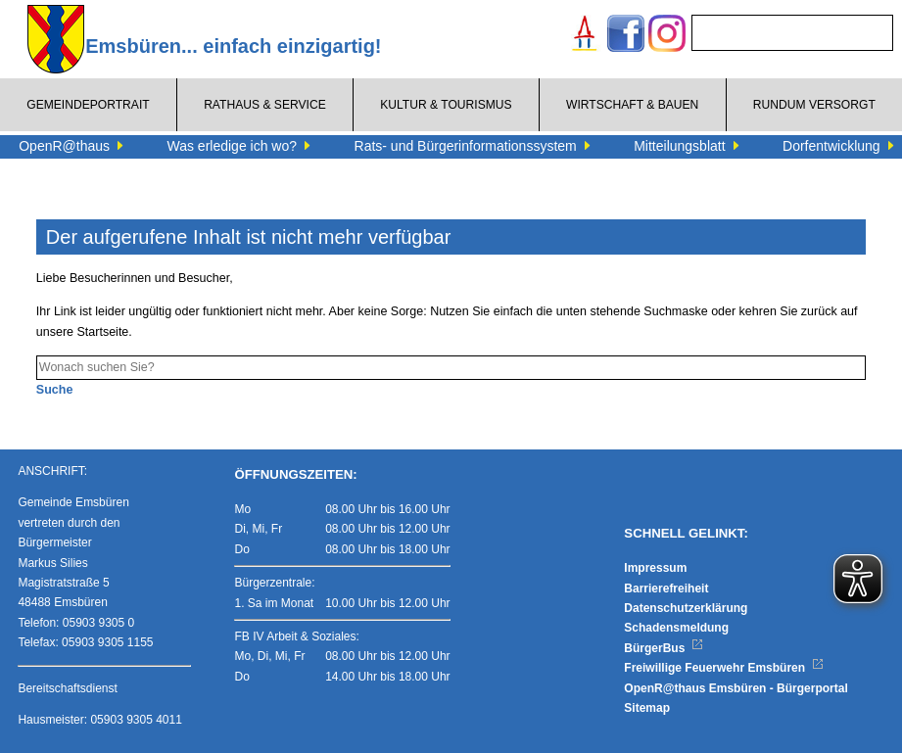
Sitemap (647, 708)
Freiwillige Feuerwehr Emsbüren (724, 668)
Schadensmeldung (676, 628)
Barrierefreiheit (666, 588)
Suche (54, 390)
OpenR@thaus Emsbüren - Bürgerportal (735, 688)
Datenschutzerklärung (685, 608)
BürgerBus (663, 648)
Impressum (655, 568)
